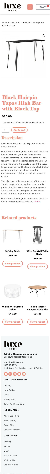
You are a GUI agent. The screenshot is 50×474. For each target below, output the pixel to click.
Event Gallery (10, 420)
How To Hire (9, 390)
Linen (6, 451)
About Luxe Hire (11, 416)
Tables (12, 22)
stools (37, 201)
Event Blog (9, 425)
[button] (30, 7)
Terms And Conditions (14, 404)
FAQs (6, 395)
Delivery (8, 385)
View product (12, 263)
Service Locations (12, 430)
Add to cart (19, 130)
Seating (7, 442)
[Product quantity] (5, 130)
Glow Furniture (11, 465)
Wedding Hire (10, 460)
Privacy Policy (10, 399)
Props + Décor (10, 455)
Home (4, 22)
